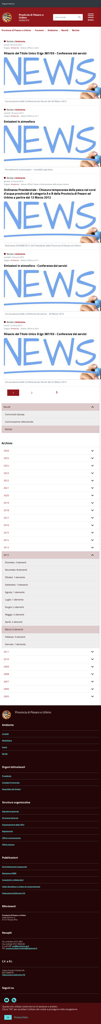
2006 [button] (6, 689)
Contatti (5, 733)
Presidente (6, 776)
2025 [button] (6, 458)
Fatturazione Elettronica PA (13, 893)
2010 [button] (6, 659)
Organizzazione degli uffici (13, 824)
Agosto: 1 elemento (15, 592)
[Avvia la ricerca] (79, 17)
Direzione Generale (10, 817)
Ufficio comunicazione (11, 837)
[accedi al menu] (91, 17)
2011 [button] (6, 651)
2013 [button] (6, 547)
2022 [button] (6, 480)
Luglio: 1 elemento (14, 599)
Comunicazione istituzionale (19, 421)
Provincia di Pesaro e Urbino (31, 16)
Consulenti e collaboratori (13, 879)
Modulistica (7, 740)
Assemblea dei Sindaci (11, 789)
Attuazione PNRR (9, 873)
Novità (64, 30)
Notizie (75, 30)
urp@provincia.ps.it (20, 946)
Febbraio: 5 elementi (15, 637)
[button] (92, 407)
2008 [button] (6, 674)
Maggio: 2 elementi (14, 614)
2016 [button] (6, 525)
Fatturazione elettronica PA (13, 974)
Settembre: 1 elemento (16, 584)
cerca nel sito (60, 17)
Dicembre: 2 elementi (15, 562)
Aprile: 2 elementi (13, 622)
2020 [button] (6, 495)
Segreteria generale (10, 811)
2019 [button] (6, 503)
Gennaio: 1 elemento (15, 644)
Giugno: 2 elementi (14, 607)
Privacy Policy (21, 1017)
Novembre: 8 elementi (16, 569)
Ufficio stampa (8, 844)
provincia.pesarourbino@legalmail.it (21, 948)
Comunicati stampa (14, 414)
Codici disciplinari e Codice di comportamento (21, 886)
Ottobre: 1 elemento (15, 577)
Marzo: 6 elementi (14, 629)
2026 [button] (6, 450)
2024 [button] (6, 465)
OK (8, 1017)
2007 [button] (6, 681)
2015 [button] (6, 532)
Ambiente (53, 30)
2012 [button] (6, 555)
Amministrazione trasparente (14, 866)
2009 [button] (6, 666)
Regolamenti (7, 831)
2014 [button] (6, 540)
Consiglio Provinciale (11, 782)
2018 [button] (6, 510)
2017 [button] (6, 517)
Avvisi (4, 747)
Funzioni (39, 30)
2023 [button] (6, 473)
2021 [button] (6, 488)
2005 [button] (6, 696)
